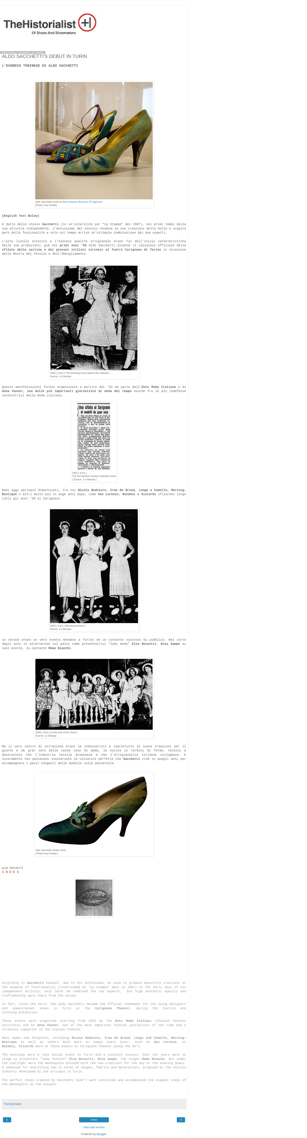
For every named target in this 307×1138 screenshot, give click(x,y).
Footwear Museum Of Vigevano (85, 201)
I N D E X (10, 872)
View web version (94, 1127)
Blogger (101, 1134)
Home (94, 1119)
